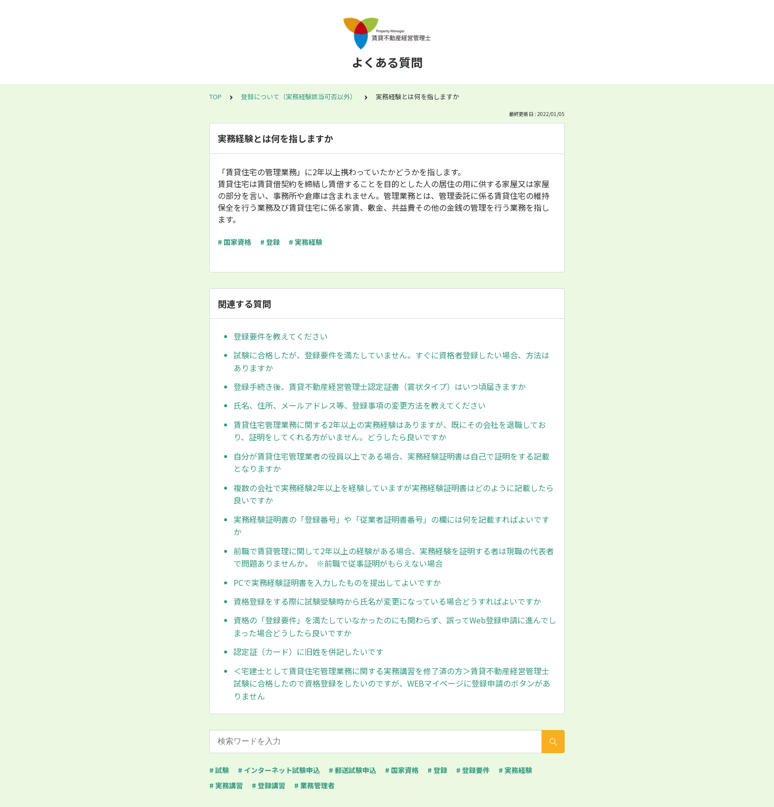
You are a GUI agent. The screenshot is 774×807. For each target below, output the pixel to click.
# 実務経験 (305, 242)
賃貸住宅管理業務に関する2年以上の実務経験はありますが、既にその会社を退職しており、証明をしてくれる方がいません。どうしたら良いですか (389, 431)
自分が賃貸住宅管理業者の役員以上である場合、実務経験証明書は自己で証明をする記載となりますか (391, 462)
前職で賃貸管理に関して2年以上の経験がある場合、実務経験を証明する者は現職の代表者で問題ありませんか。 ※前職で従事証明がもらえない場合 (393, 557)
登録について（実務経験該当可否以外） (298, 96)
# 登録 (270, 242)
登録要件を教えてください (280, 336)
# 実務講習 (226, 785)
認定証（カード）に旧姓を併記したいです (308, 651)
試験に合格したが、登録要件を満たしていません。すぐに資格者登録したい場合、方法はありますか (391, 361)
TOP (215, 96)
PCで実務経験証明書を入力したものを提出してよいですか (337, 582)
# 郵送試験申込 (352, 770)
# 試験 (219, 770)
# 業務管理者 (314, 785)
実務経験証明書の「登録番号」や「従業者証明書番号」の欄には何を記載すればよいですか (391, 525)
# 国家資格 (234, 242)
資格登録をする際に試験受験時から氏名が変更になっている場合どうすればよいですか (387, 601)
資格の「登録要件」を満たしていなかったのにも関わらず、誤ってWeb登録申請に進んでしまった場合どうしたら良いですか (394, 626)
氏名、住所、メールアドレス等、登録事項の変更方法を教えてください (359, 405)
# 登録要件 (473, 770)
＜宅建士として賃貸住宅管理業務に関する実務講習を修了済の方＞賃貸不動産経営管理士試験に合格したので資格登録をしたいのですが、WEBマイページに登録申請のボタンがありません (391, 683)
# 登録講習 (268, 785)
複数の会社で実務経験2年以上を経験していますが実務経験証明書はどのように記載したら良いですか (393, 494)
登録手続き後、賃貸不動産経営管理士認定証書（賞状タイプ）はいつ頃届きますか (379, 386)
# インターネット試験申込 (279, 770)
